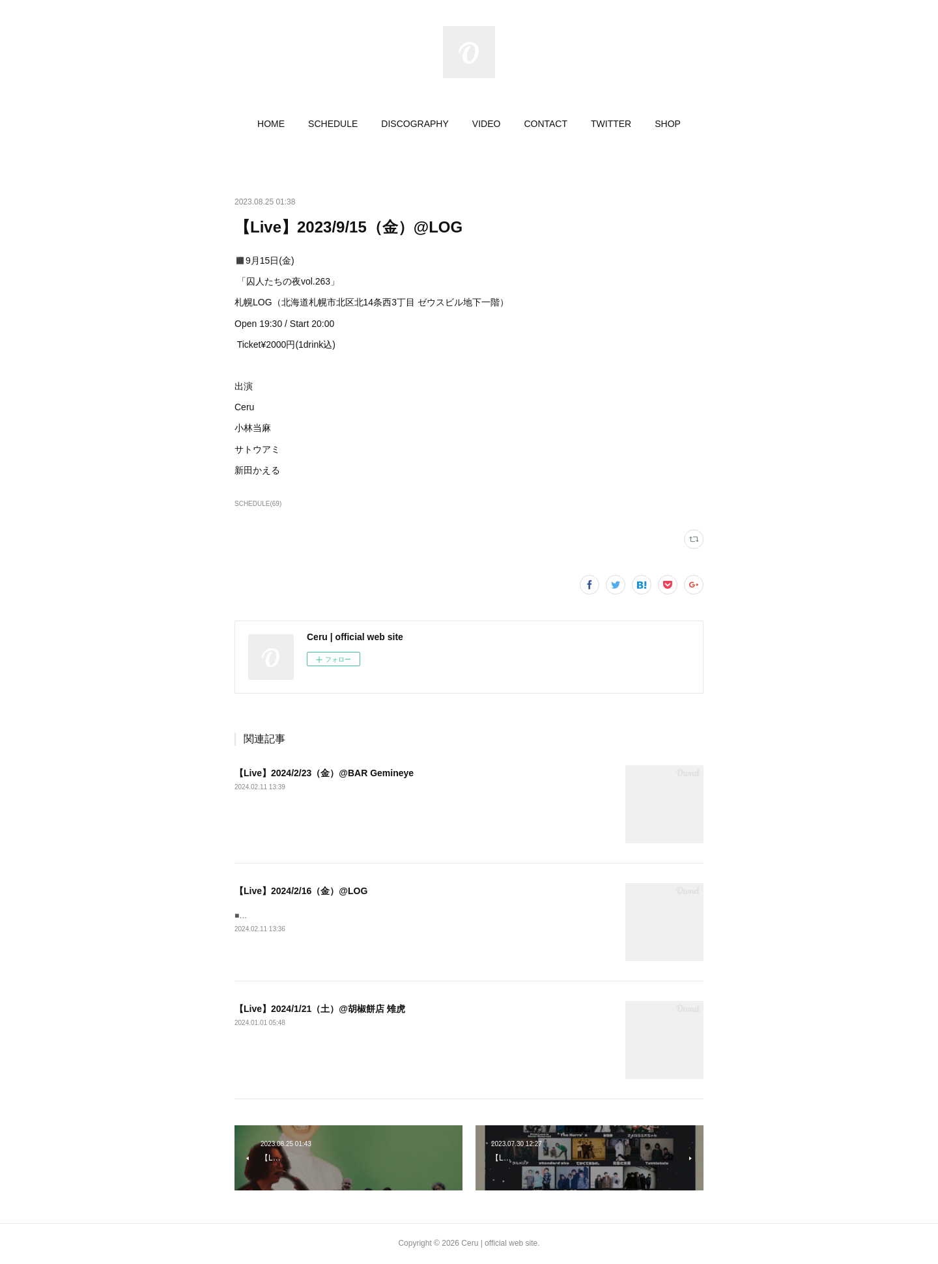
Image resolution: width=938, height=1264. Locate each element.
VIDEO (486, 124)
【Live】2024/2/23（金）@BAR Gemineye (324, 773)
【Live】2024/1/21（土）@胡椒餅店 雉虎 (319, 1009)
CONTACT (545, 124)
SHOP (668, 124)
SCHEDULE (333, 124)
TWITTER (611, 124)
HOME (271, 124)
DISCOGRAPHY (414, 124)
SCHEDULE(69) (257, 503)
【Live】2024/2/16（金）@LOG (300, 891)
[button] (271, 123)
